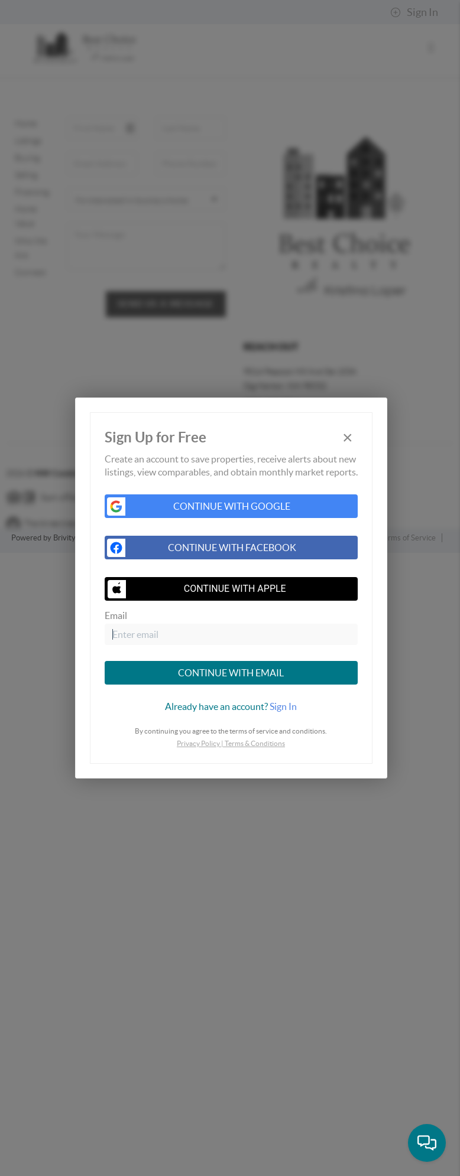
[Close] (348, 438)
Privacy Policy (198, 743)
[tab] (231, 706)
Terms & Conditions (255, 743)
